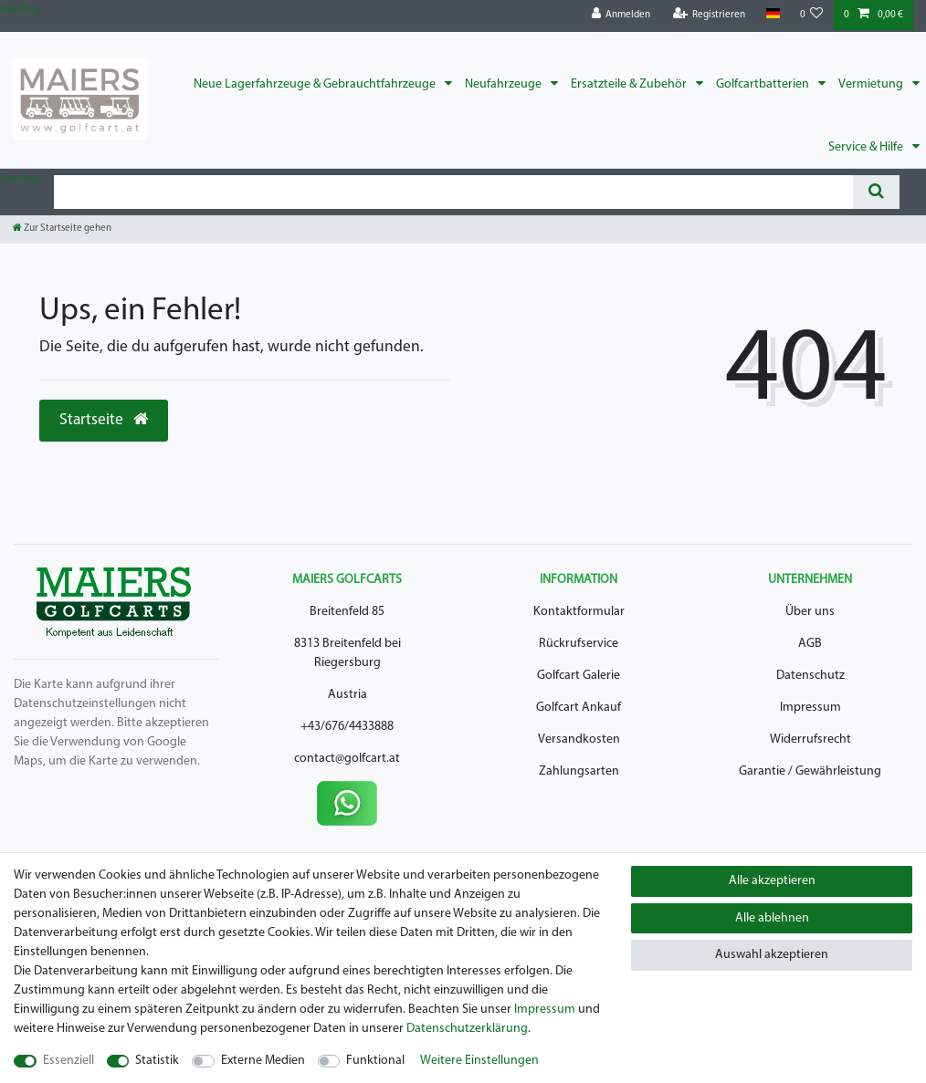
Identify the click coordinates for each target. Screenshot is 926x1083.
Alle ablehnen (772, 918)
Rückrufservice (578, 644)
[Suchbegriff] (453, 192)
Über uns (810, 612)
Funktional (375, 1060)
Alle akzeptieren (772, 881)
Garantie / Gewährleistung (810, 771)
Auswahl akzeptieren (771, 955)
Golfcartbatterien (764, 84)
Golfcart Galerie (578, 675)
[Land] (772, 14)
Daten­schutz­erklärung (467, 1029)
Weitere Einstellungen (479, 1060)
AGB (810, 644)
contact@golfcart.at (347, 758)
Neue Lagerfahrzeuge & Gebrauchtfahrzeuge (316, 84)
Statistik (157, 1060)
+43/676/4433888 (347, 727)
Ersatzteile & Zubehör (630, 84)
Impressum (810, 707)
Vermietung (872, 84)
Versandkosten (579, 739)
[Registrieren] (709, 15)
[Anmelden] (621, 15)
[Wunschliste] (812, 15)
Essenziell (68, 1060)
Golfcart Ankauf (578, 707)
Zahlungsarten (579, 771)
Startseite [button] (103, 419)
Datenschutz (810, 675)
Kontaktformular (579, 612)
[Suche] (876, 192)
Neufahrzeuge (504, 84)
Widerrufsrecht (810, 739)
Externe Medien (263, 1060)
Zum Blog (20, 10)
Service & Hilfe (867, 147)
